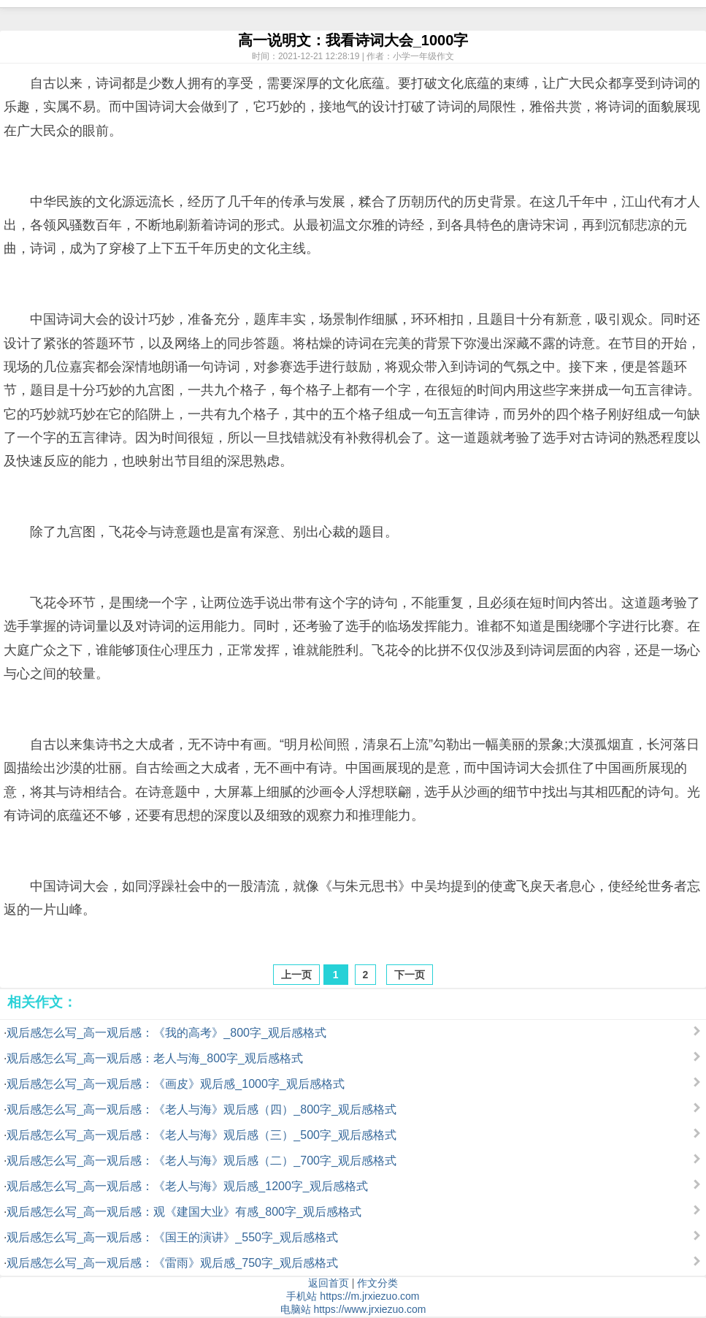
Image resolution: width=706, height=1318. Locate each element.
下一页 (409, 974)
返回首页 (328, 1283)
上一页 (296, 974)
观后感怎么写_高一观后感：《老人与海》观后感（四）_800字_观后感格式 (201, 1109)
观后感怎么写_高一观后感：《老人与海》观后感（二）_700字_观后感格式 (201, 1160)
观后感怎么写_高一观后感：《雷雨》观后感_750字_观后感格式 (172, 1263)
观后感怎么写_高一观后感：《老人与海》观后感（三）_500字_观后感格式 (201, 1135)
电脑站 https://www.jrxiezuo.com (353, 1309)
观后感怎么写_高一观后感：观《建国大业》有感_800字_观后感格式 (184, 1211)
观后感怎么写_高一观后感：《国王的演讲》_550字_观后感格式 (172, 1237)
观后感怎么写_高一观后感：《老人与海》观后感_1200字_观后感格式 (187, 1186)
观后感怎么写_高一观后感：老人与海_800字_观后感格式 (154, 1058)
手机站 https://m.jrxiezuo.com (352, 1296)
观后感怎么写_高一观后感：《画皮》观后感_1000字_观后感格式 (175, 1084)
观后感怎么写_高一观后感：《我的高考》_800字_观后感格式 (166, 1032)
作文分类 (377, 1283)
